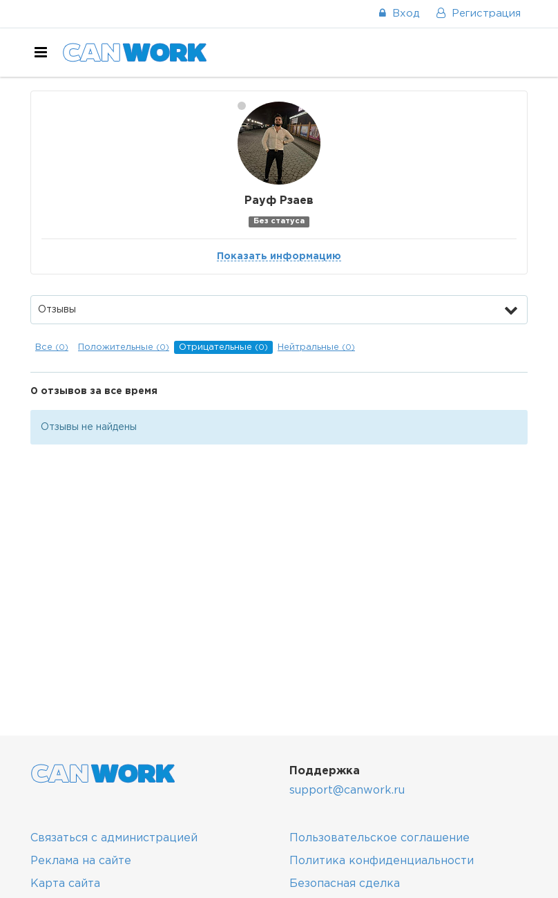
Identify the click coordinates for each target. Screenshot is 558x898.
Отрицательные (223, 347)
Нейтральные (316, 347)
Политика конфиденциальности (381, 861)
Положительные (123, 347)
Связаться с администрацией (114, 838)
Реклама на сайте (80, 861)
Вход (399, 13)
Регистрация (478, 13)
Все (51, 347)
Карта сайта (65, 884)
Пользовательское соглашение (379, 838)
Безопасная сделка (344, 884)
